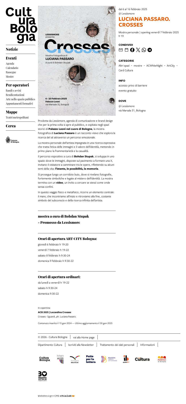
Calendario (12, 67)
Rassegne (11, 71)
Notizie (12, 48)
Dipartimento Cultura (50, 344)
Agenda (10, 63)
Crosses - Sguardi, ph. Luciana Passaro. (109, 312)
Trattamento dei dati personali (117, 344)
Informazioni (147, 344)
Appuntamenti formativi (19, 103)
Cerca (11, 125)
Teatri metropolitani (17, 117)
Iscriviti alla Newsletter (81, 344)
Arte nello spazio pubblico (20, 98)
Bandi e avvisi (13, 90)
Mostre (10, 76)
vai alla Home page (84, 337)
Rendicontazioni (15, 94)
